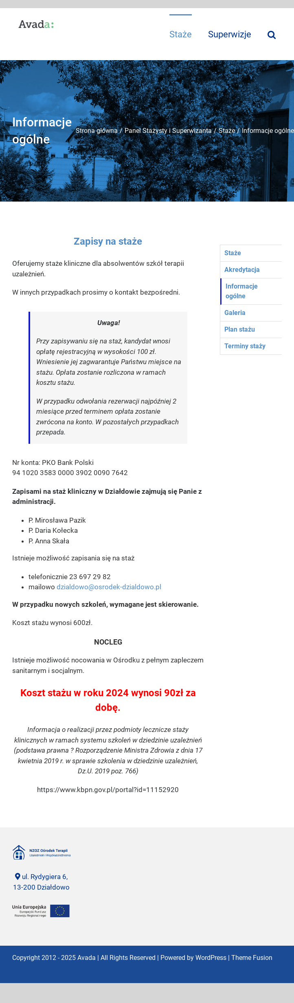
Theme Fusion (251, 958)
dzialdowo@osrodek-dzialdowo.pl (109, 587)
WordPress (210, 958)
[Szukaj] (272, 34)
